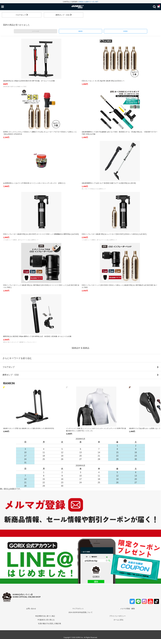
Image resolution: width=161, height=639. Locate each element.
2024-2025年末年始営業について (80, 612)
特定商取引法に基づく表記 (45, 616)
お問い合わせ (31, 609)
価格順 (80, 31)
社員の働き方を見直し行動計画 (49, 623)
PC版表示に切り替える (46, 620)
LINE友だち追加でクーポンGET (88, 1)
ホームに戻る (118, 620)
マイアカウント (78, 609)
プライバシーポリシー (117, 616)
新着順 (125, 31)
